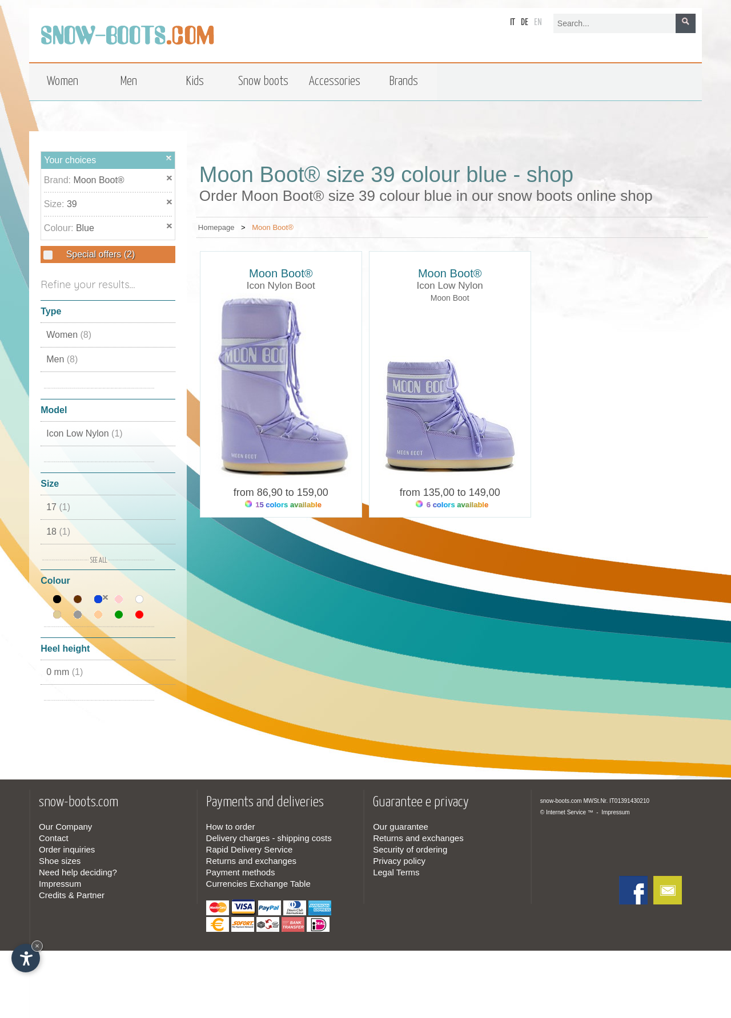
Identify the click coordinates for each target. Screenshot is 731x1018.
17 (58, 507)
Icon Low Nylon (84, 433)
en (538, 22)
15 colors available (283, 504)
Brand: (59, 180)
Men (62, 359)
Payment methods (240, 872)
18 (58, 531)
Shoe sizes (60, 861)
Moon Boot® (98, 180)
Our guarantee (400, 826)
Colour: (60, 228)
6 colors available (452, 504)
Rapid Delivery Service (249, 849)
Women (68, 335)
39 (72, 204)
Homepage (216, 227)
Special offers (99, 254)
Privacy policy (399, 861)
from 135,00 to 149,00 (450, 492)
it (512, 22)
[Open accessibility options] (25, 958)
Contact (54, 838)
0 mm (64, 672)
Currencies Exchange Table (258, 883)
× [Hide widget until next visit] (37, 946)
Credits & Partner (72, 895)
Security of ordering (410, 849)
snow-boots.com (561, 801)
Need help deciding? (78, 872)
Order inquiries (67, 849)
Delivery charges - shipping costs (269, 838)
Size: (55, 204)
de (524, 22)
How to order (230, 826)
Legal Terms (396, 872)
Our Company (65, 826)
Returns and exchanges (251, 861)
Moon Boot (450, 297)
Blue (85, 228)
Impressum (60, 883)
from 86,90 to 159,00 (281, 492)
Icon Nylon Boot (281, 285)
